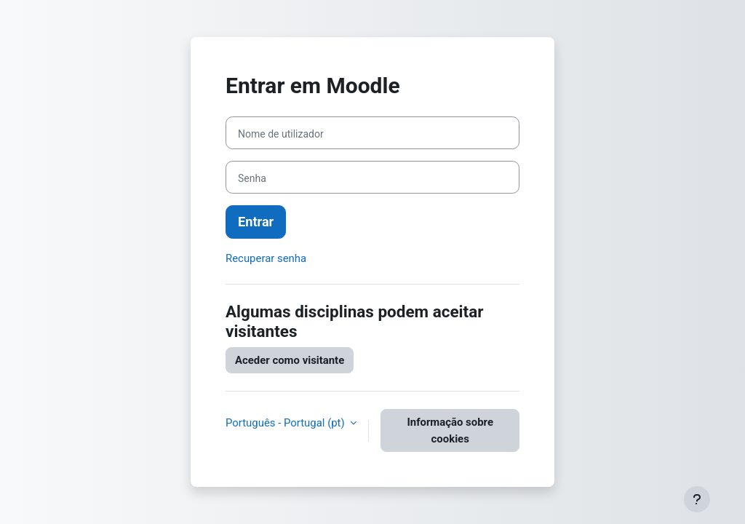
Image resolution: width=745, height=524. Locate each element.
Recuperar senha (266, 258)
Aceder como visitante (289, 360)
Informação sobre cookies (450, 430)
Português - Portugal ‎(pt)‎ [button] (286, 422)
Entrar (256, 221)
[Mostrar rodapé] (697, 499)
